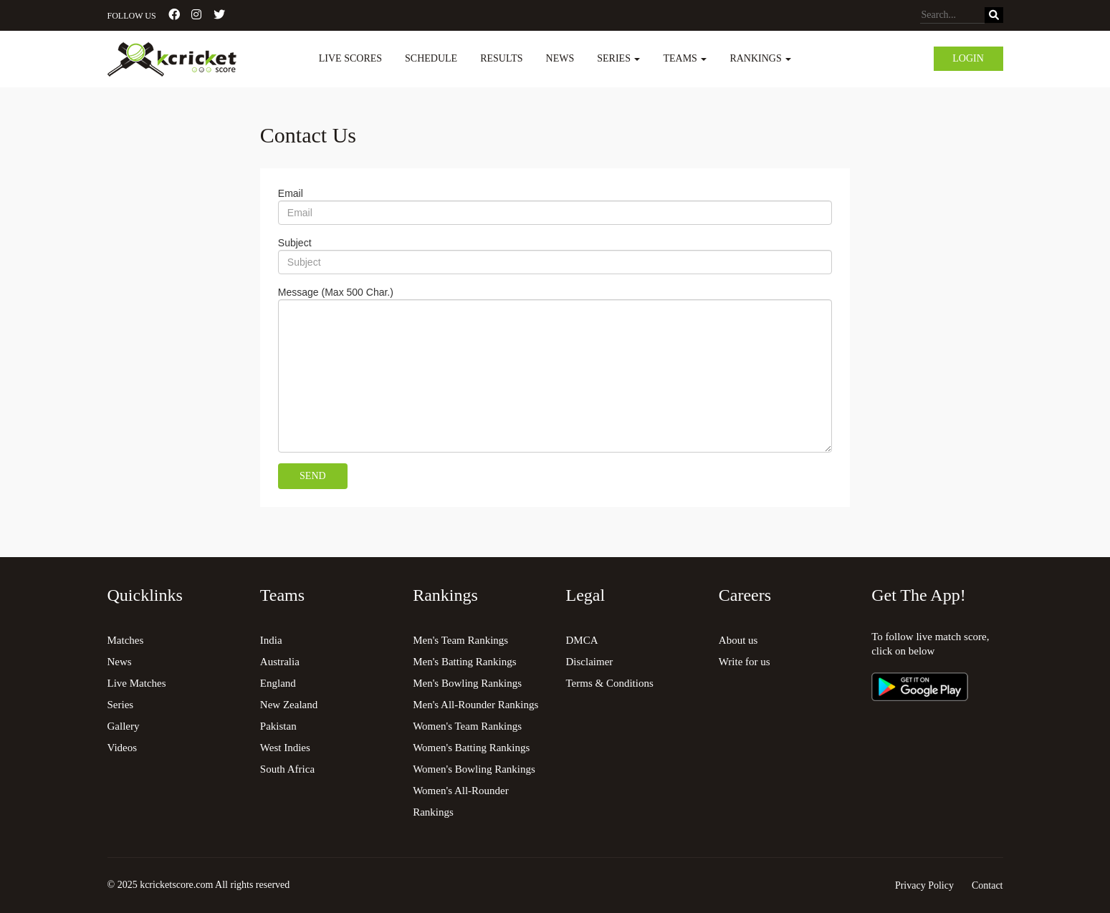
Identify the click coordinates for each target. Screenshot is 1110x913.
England (278, 683)
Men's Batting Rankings (464, 661)
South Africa (287, 769)
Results (501, 58)
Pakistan (278, 726)
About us (738, 640)
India (271, 640)
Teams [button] (685, 58)
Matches (125, 640)
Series (120, 704)
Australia (280, 661)
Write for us (744, 661)
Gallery (123, 726)
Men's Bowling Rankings (467, 683)
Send (313, 475)
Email (290, 193)
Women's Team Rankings (467, 726)
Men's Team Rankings (460, 640)
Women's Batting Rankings (471, 747)
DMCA (581, 640)
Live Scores (350, 58)
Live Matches (136, 683)
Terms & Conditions (609, 683)
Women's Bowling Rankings (474, 769)
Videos (122, 747)
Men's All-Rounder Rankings (475, 704)
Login (968, 58)
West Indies (285, 747)
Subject (295, 242)
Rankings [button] (760, 58)
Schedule (431, 58)
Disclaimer (589, 661)
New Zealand (288, 704)
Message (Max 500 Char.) (335, 292)
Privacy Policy (924, 885)
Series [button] (618, 58)
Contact (987, 885)
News (560, 58)
